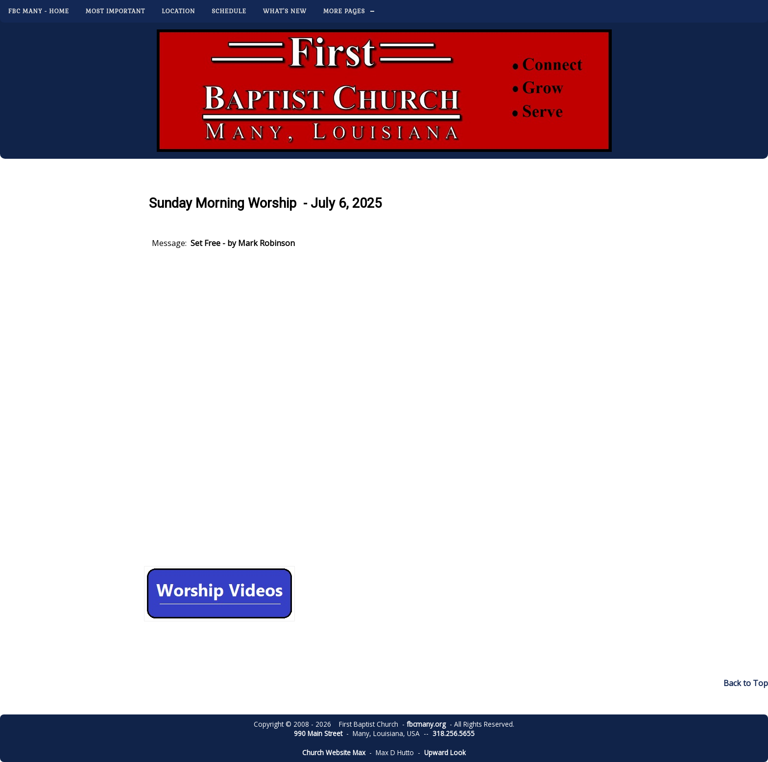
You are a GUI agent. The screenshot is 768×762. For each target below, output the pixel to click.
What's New (285, 11)
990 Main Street (318, 733)
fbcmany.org (426, 724)
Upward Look (445, 752)
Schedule (229, 11)
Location (178, 11)
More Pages (344, 11)
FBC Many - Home (38, 11)
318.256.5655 (453, 733)
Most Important (115, 11)
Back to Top (745, 683)
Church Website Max (333, 752)
